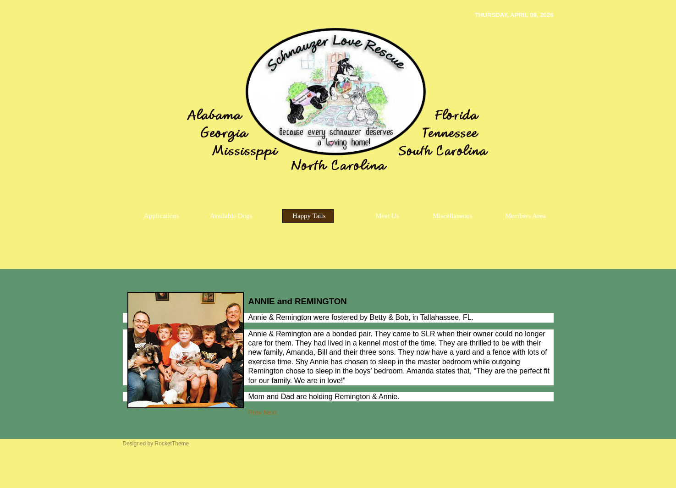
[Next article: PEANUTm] (270, 412)
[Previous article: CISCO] (255, 412)
